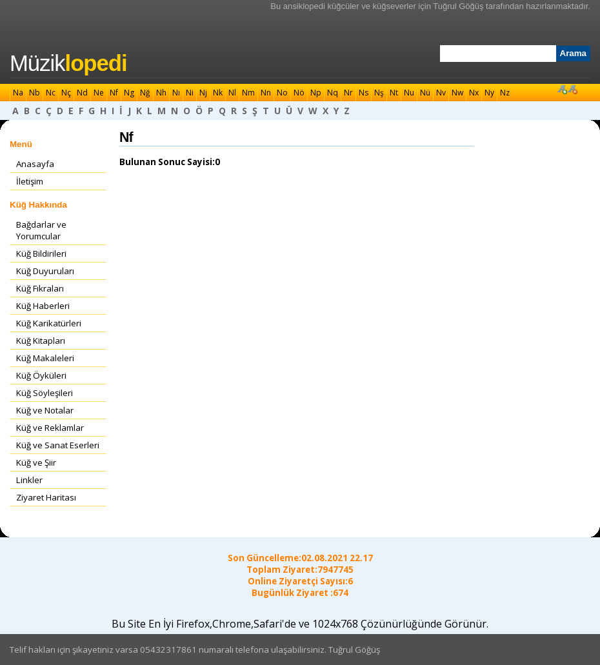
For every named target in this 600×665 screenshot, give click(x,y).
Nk (218, 92)
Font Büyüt (562, 89)
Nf (114, 92)
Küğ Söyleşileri (44, 393)
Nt (394, 92)
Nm (248, 92)
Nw (457, 92)
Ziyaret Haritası (46, 497)
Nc (50, 92)
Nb (34, 92)
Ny (489, 92)
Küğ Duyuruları (45, 271)
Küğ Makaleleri (45, 358)
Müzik (68, 63)
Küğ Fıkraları (40, 288)
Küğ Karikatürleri (48, 323)
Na (18, 92)
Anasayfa (35, 164)
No (282, 92)
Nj (203, 92)
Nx (474, 92)
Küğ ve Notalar (45, 410)
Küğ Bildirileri (41, 253)
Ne (99, 92)
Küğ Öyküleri (41, 375)
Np (315, 92)
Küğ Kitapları (40, 340)
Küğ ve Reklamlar (50, 427)
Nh (161, 92)
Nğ (145, 92)
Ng (129, 92)
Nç (66, 92)
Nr (348, 92)
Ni (190, 92)
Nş (379, 92)
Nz (505, 92)
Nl (232, 92)
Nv (441, 92)
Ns (363, 92)
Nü (425, 92)
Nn (266, 92)
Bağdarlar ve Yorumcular (41, 230)
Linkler (29, 480)
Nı (176, 92)
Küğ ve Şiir (36, 462)
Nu (409, 92)
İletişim (29, 181)
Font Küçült (572, 89)
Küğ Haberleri (43, 306)
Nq (332, 92)
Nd (82, 92)
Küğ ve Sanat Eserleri (57, 445)
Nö (299, 92)
